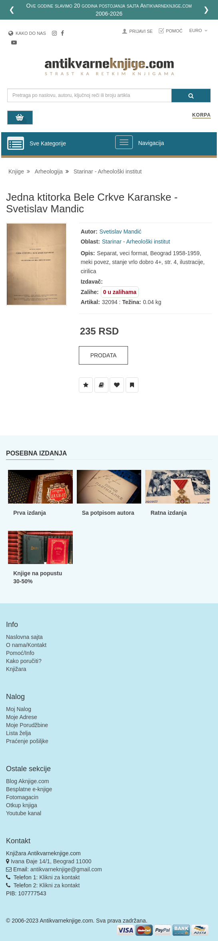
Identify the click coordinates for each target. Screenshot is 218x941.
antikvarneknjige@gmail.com (66, 869)
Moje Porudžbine (27, 725)
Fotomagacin (22, 797)
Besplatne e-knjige (29, 789)
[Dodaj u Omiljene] (117, 385)
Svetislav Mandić (121, 231)
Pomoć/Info (20, 653)
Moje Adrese (21, 717)
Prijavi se (140, 31)
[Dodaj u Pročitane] (132, 385)
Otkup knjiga (21, 805)
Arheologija (49, 171)
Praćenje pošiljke (27, 741)
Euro (198, 30)
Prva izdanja (29, 513)
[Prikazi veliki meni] (124, 142)
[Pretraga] (191, 96)
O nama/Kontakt (26, 645)
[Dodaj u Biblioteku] (101, 385)
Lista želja (18, 733)
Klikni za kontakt (59, 877)
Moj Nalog (18, 709)
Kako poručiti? (24, 661)
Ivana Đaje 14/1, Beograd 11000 (51, 861)
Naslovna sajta (24, 637)
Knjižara (16, 669)
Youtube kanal (23, 813)
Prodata (103, 355)
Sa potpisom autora (108, 513)
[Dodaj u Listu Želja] (86, 385)
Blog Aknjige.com (27, 781)
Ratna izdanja (168, 513)
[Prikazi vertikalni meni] (15, 143)
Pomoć (174, 30)
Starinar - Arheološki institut (108, 171)
